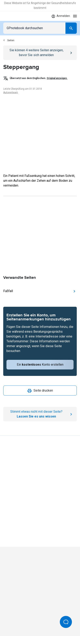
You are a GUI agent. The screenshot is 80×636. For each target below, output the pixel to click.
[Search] (71, 28)
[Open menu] (75, 15)
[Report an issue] (40, 414)
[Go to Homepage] (15, 16)
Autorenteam (10, 92)
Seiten (8, 40)
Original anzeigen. (57, 78)
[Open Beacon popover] (66, 622)
